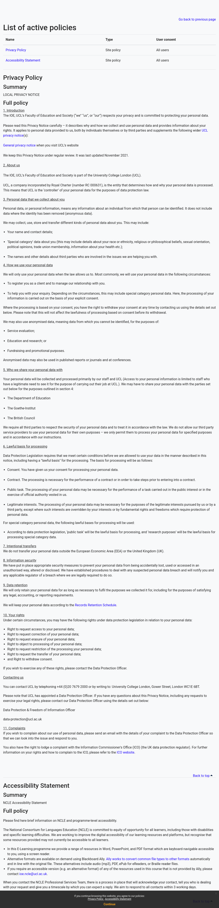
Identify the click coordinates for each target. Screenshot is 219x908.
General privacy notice (19, 145)
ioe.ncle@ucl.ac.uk (33, 874)
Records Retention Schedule (95, 605)
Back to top (203, 776)
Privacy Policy (96, 899)
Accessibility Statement (118, 899)
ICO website (125, 752)
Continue (110, 904)
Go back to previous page (197, 19)
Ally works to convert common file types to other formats (147, 859)
